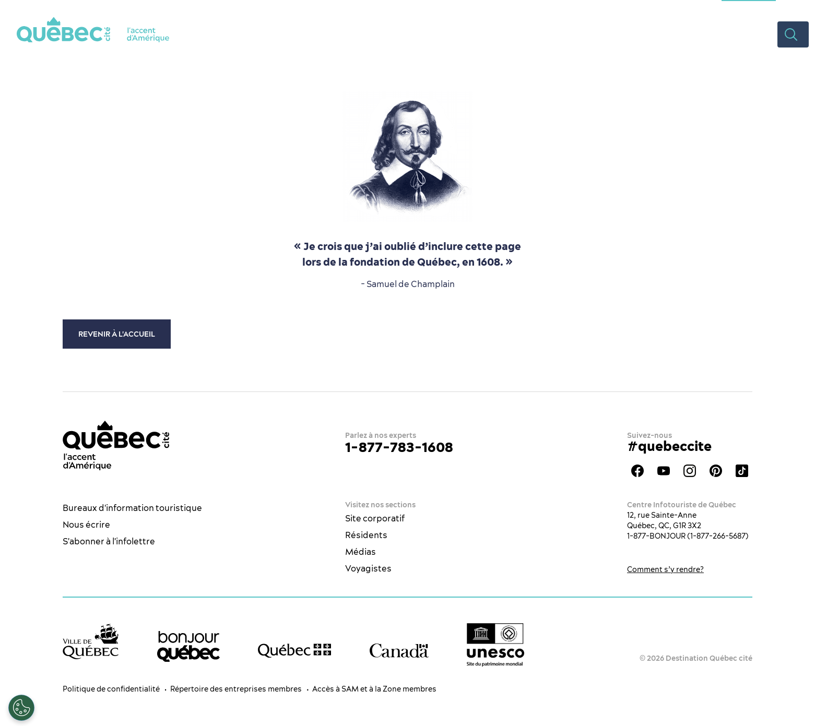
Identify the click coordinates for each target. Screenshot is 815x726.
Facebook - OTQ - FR (637, 470)
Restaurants (514, 34)
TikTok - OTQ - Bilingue (741, 470)
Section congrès (749, 7)
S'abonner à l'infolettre (109, 541)
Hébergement (589, 34)
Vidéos (754, 34)
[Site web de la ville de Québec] (91, 641)
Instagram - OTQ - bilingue (689, 470)
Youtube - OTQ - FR (663, 470)
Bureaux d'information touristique (132, 508)
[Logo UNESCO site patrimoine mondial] (495, 645)
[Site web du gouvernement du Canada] (399, 651)
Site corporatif (375, 518)
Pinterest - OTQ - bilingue (715, 470)
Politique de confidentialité (111, 689)
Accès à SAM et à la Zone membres (374, 689)
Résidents (366, 535)
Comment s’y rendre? (665, 569)
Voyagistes (368, 568)
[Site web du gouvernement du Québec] (294, 651)
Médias (360, 551)
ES (791, 7)
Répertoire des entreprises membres (236, 689)
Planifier (657, 34)
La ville (390, 34)
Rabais (709, 34)
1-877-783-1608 (399, 447)
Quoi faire (446, 34)
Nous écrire (86, 524)
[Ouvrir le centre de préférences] (21, 708)
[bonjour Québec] (188, 646)
